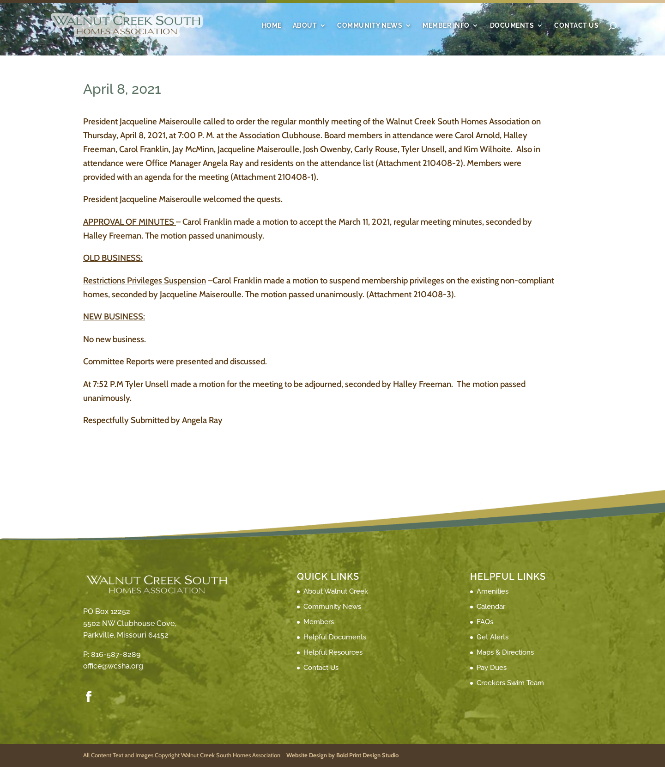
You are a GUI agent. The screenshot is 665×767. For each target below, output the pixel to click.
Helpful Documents (334, 637)
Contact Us (576, 25)
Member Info (446, 25)
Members (318, 622)
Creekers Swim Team (510, 683)
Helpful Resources (333, 652)
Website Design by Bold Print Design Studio (342, 755)
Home (272, 25)
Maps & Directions (505, 652)
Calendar (491, 606)
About (305, 25)
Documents (512, 25)
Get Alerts (492, 637)
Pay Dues (492, 667)
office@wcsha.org (113, 666)
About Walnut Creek (335, 591)
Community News (369, 25)
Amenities (492, 591)
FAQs (485, 622)
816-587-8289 (115, 654)
